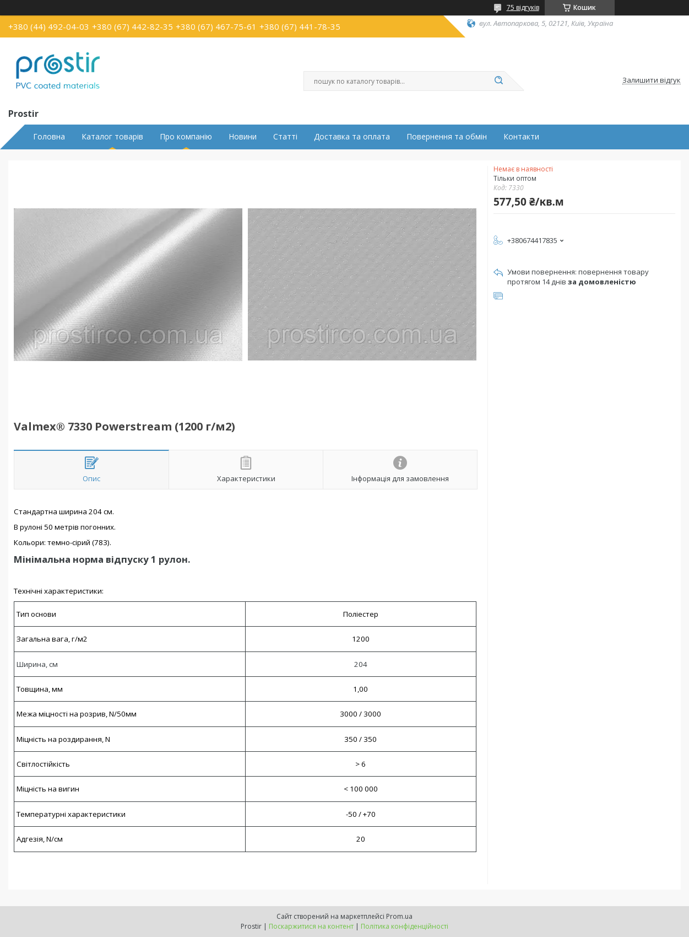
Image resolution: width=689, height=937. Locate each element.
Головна (49, 137)
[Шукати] (499, 81)
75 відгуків (523, 7)
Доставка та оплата (352, 137)
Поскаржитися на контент (311, 926)
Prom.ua (399, 916)
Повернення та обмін (446, 137)
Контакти (521, 137)
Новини (243, 137)
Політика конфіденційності (404, 926)
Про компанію (186, 137)
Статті (285, 137)
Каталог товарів (112, 137)
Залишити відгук (651, 80)
